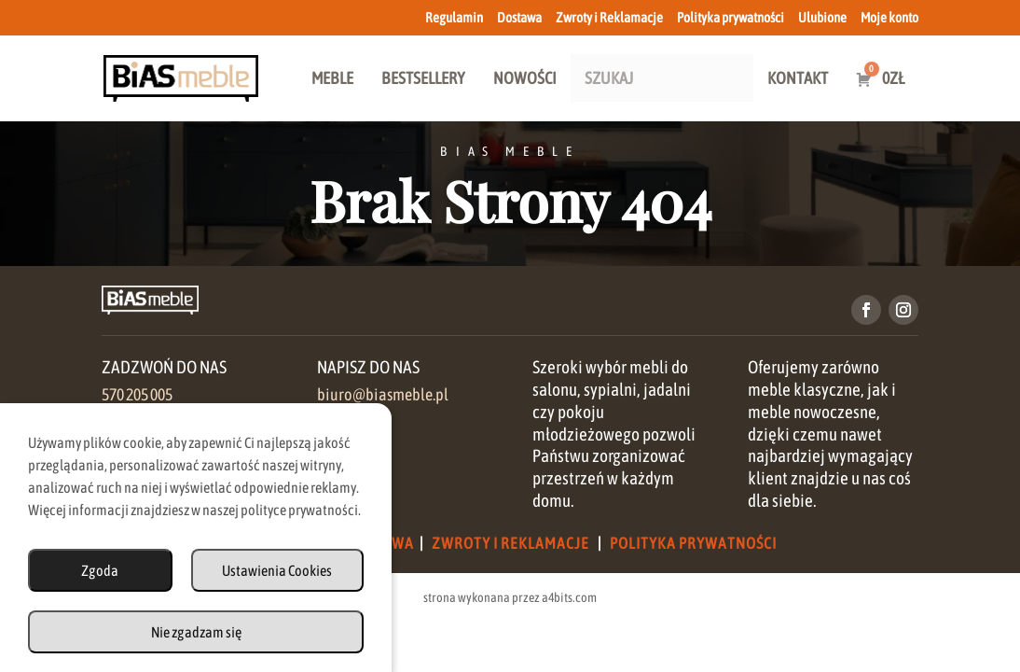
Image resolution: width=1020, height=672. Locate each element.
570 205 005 (137, 394)
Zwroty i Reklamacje (609, 17)
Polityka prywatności (730, 17)
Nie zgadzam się (196, 631)
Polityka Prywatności (693, 543)
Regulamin (454, 17)
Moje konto (889, 17)
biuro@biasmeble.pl (382, 394)
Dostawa (519, 17)
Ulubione (822, 17)
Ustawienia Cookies (277, 570)
